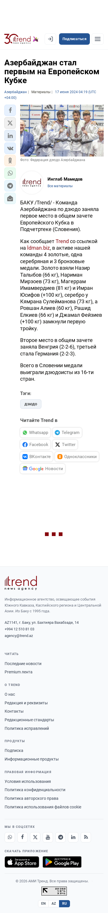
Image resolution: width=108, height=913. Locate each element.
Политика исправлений (27, 728)
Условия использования (28, 781)
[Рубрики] (98, 39)
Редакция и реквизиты (26, 703)
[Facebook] (22, 837)
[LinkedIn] (73, 837)
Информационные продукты (32, 759)
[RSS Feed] (86, 837)
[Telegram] (60, 837)
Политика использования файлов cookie (43, 807)
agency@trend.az (19, 636)
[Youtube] (48, 837)
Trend (62, 241)
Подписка (14, 750)
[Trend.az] (21, 39)
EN (43, 904)
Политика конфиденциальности (35, 789)
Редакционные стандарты (29, 720)
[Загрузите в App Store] (22, 862)
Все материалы (60, 186)
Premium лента (19, 672)
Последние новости (23, 663)
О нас (10, 694)
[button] (10, 110)
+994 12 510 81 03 (19, 629)
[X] (35, 837)
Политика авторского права (31, 798)
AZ (54, 904)
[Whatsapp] (10, 837)
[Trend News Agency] (21, 583)
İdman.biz (38, 248)
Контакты (14, 711)
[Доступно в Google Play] (62, 862)
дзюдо (30, 404)
